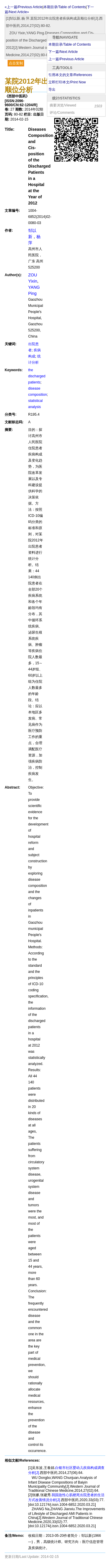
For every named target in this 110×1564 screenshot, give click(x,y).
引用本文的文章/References (70, 75)
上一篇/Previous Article (66, 59)
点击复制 (16, 63)
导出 (51, 89)
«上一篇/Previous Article (24, 7)
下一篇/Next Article (63, 52)
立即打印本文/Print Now (67, 82)
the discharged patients (36, 376)
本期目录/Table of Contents (69, 44)
